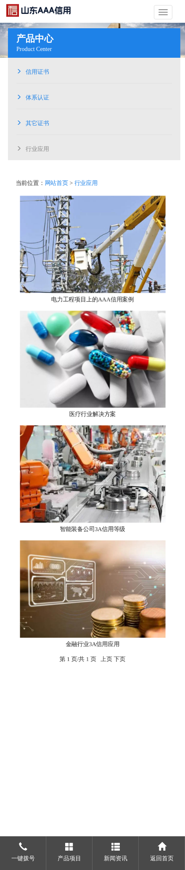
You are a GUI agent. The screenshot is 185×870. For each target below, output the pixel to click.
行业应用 (36, 148)
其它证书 (36, 122)
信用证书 (36, 70)
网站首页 (56, 181)
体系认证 (36, 96)
